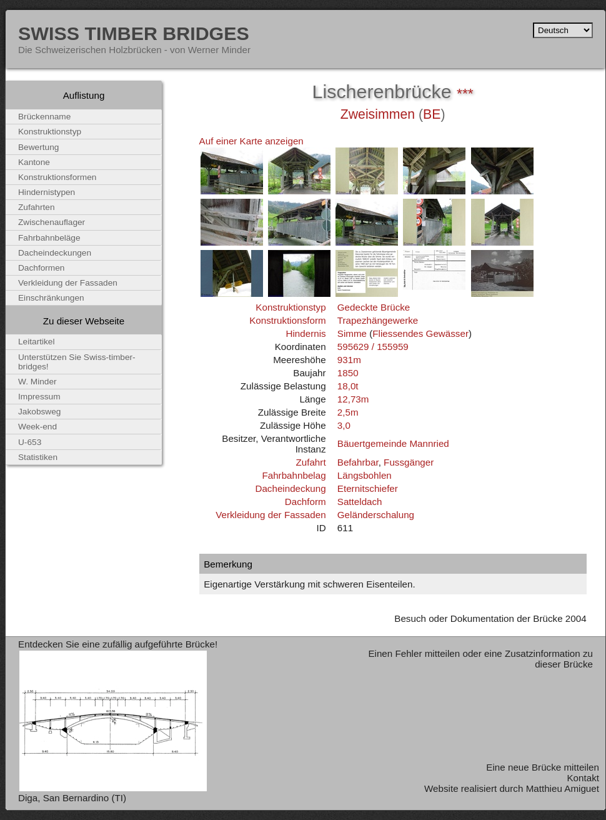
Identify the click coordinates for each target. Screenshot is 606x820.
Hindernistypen (46, 192)
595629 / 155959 (373, 346)
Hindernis (305, 333)
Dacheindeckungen (54, 253)
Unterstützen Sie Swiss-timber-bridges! (77, 361)
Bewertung (38, 147)
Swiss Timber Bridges (133, 33)
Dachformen (41, 267)
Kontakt (583, 777)
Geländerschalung (375, 514)
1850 (348, 373)
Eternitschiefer (367, 488)
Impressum (39, 396)
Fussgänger (409, 462)
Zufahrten (36, 207)
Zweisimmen (377, 114)
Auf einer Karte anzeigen (251, 141)
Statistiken (37, 457)
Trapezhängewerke (377, 320)
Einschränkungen (51, 297)
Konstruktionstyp (290, 307)
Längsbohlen (364, 475)
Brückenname (44, 116)
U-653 (29, 442)
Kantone (34, 162)
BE (431, 114)
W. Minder (37, 381)
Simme (352, 333)
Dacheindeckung (290, 488)
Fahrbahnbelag (293, 475)
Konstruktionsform (287, 320)
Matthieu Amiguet (562, 788)
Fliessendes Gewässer (420, 333)
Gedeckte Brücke (373, 307)
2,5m (348, 412)
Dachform (305, 501)
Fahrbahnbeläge (49, 237)
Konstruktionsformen (57, 177)
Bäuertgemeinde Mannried (393, 443)
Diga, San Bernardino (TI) (72, 797)
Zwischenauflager (51, 222)
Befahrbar (358, 462)
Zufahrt (310, 462)
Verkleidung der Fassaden (270, 514)
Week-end (37, 426)
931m (349, 359)
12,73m (353, 399)
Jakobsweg (39, 411)
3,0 (343, 425)
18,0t (348, 386)
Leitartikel (36, 341)
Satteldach (359, 501)
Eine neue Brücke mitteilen (542, 767)
